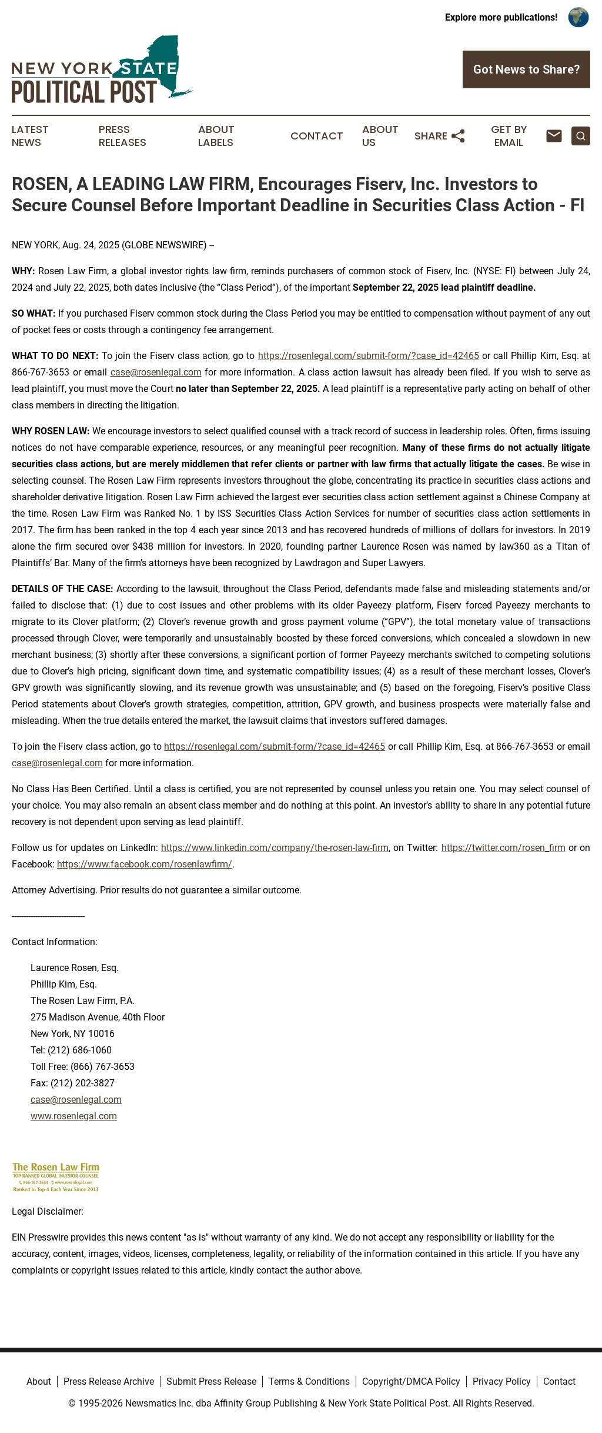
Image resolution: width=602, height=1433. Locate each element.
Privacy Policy (502, 1381)
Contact (316, 135)
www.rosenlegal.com (74, 1116)
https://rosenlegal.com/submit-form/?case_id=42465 (368, 355)
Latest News (30, 136)
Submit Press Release (211, 1381)
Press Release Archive (108, 1381)
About (38, 1381)
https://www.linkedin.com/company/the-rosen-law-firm (275, 847)
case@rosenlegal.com (156, 372)
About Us (380, 136)
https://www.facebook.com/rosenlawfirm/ (144, 864)
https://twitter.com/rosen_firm (504, 847)
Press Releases (122, 136)
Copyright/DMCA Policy (411, 1381)
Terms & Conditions (309, 1381)
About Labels (216, 136)
